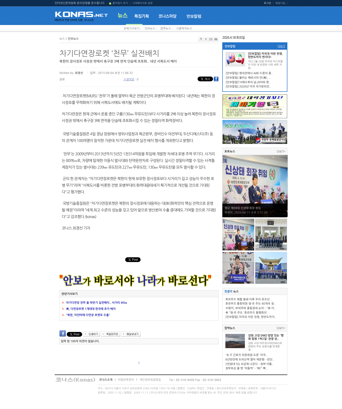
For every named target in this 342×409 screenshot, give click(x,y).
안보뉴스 (150, 28)
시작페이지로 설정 (142, 3)
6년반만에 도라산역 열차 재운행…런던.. (249, 359)
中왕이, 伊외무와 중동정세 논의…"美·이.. (250, 308)
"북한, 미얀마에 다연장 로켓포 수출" (88, 315)
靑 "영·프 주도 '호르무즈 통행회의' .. (247, 312)
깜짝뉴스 (165, 28)
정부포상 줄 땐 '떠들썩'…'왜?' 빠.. (246, 368)
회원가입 (280, 3)
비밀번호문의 (126, 379)
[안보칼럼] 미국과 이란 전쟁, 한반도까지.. (250, 317)
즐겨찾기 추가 (120, 3)
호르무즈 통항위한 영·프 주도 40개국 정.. (250, 303)
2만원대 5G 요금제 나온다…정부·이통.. (249, 364)
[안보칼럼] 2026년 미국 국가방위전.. (248, 86)
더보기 (281, 46)
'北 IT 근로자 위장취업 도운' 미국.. (246, 355)
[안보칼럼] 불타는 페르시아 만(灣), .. (248, 77)
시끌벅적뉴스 (184, 28)
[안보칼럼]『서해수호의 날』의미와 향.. (248, 82)
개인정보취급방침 (150, 379)
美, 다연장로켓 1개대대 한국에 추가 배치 (91, 308)
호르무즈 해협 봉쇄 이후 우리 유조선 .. (248, 299)
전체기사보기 (132, 28)
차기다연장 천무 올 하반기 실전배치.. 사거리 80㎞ (96, 302)
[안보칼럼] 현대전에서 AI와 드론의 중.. (249, 73)
